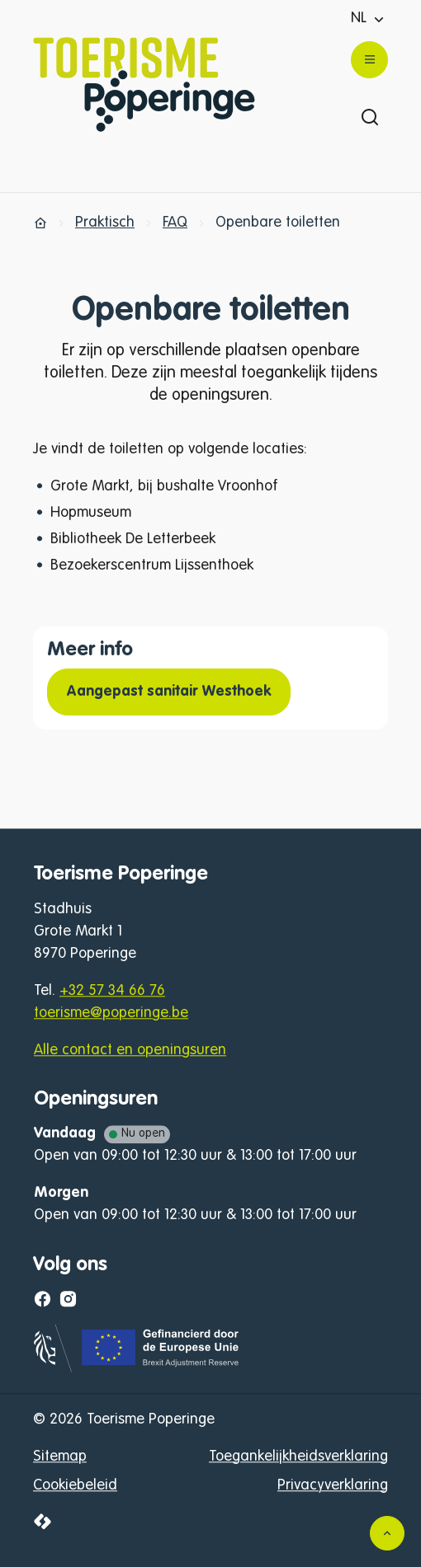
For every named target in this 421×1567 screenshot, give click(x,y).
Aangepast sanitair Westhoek (169, 691)
